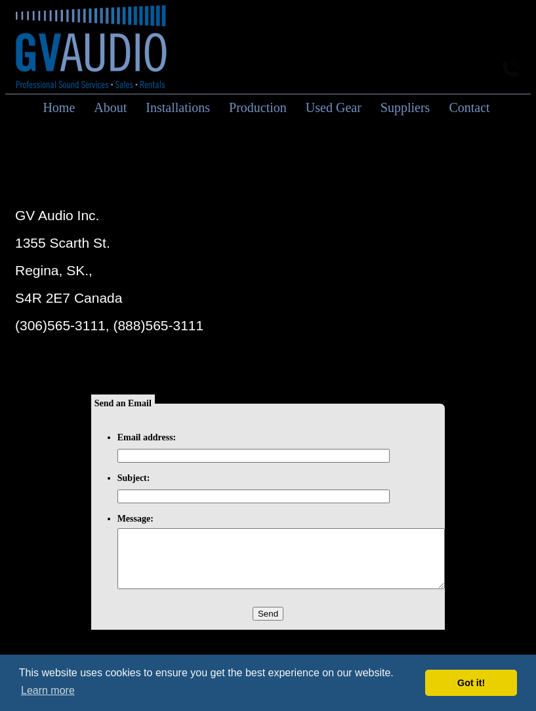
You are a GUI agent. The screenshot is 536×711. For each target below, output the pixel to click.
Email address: (146, 437)
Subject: (133, 478)
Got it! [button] (471, 683)
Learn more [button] (48, 690)
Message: (135, 519)
